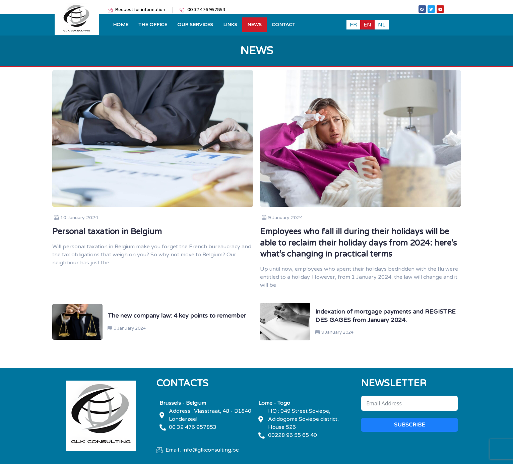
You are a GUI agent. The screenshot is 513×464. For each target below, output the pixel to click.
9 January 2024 (282, 217)
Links (230, 24)
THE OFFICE (152, 24)
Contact (283, 24)
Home (120, 24)
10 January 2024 (76, 217)
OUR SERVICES (195, 24)
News (254, 24)
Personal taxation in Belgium (107, 232)
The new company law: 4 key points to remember (177, 315)
